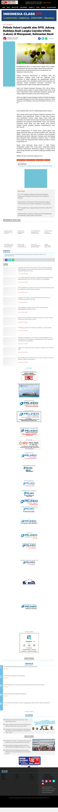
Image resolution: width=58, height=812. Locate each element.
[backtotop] (29, 768)
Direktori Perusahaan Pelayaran (47, 794)
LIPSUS (37, 7)
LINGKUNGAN (40, 160)
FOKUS (31, 775)
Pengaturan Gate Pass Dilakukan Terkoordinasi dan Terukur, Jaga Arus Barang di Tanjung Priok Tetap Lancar (18, 731)
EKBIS (17, 775)
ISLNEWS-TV (31, 7)
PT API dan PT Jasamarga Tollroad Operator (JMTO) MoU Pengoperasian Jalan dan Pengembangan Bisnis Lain (36, 166)
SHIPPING (32, 779)
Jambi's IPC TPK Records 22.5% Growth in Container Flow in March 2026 (36, 349)
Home (3, 7)
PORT (17, 779)
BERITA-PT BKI (15, 7)
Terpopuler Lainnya (29, 712)
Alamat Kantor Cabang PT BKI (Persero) (22, 676)
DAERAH (3, 775)
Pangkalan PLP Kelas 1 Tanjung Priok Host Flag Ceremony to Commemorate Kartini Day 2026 (36, 301)
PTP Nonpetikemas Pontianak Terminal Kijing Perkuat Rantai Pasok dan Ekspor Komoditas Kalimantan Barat (34, 291)
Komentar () (51, 38)
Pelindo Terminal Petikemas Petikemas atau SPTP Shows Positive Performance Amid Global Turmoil (35, 321)
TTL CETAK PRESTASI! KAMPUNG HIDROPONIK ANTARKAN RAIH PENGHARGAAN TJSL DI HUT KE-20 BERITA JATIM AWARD (33, 281)
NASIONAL (48, 160)
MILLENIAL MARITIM (51, 7)
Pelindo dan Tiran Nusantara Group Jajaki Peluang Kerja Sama (16, 721)
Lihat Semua (29, 368)
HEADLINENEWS (23, 7)
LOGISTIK (43, 7)
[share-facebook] (39, 38)
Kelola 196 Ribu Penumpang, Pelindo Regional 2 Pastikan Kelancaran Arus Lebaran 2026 (18, 725)
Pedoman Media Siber (47, 789)
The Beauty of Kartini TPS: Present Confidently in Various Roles (32, 329)
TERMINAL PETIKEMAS (49, 779)
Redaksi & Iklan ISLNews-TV (48, 787)
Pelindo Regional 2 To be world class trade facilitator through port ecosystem (30, 687)
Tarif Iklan (44, 791)
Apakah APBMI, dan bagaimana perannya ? (23, 695)
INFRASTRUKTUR (31, 160)
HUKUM (3, 777)
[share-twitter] (42, 38)
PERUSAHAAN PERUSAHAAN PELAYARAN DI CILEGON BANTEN (28, 668)
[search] (33, 2)
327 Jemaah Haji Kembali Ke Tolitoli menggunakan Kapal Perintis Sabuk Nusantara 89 (29, 705)
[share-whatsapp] (46, 38)
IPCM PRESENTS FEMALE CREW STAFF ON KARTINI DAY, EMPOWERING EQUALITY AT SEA (35, 311)
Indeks (8, 7)
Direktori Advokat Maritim (48, 796)
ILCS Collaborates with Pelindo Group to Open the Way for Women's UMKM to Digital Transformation (35, 361)
